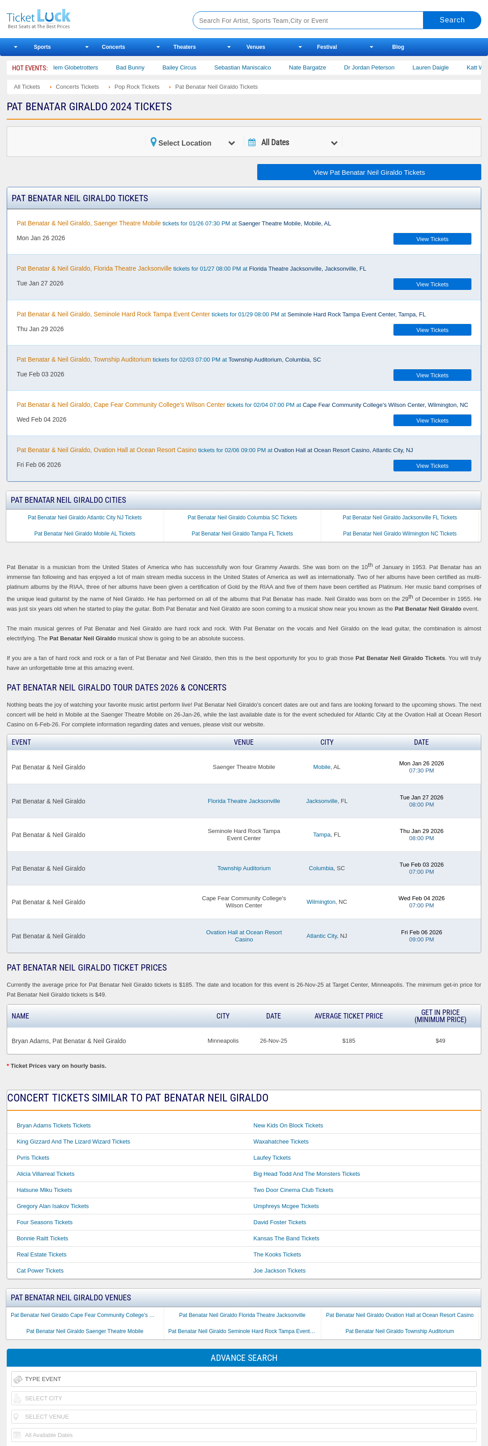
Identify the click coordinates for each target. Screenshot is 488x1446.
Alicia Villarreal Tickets (45, 1173)
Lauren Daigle (440, 67)
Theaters (184, 47)
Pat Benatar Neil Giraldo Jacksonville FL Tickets (400, 517)
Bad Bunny (139, 67)
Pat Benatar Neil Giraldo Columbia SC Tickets (242, 517)
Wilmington (321, 901)
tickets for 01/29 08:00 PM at (221, 314)
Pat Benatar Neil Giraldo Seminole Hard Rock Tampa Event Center (244, 1331)
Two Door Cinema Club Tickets (293, 1190)
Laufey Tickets (272, 1157)
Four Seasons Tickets (45, 1222)
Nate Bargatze (316, 67)
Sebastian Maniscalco (252, 67)
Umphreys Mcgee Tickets (286, 1206)
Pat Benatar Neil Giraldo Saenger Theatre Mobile (84, 1331)
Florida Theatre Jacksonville (244, 801)
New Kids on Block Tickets (288, 1125)
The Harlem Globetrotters (75, 67)
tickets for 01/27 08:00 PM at (191, 268)
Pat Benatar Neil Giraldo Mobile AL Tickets (84, 534)
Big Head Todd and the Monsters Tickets (307, 1173)
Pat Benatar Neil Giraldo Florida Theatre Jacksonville (242, 1315)
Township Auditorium (244, 868)
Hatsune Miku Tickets (44, 1190)
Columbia (321, 868)
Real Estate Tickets (41, 1254)
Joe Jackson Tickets (280, 1270)
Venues (255, 47)
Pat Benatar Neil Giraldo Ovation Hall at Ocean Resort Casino (400, 1315)
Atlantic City (322, 935)
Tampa (322, 834)
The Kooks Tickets (277, 1254)
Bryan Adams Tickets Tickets (54, 1125)
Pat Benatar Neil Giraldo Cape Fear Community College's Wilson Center (87, 1315)
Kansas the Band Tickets (287, 1238)
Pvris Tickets (33, 1157)
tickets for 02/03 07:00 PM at (169, 359)
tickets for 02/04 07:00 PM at (242, 404)
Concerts (113, 47)
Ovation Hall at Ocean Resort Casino (244, 936)
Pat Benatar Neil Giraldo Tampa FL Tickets (242, 534)
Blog (398, 47)
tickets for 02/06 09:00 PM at (215, 449)
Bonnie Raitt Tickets (42, 1238)
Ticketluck (90, 19)
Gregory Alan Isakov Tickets (53, 1206)
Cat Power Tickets (40, 1270)
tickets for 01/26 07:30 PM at (174, 223)
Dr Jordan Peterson (378, 67)
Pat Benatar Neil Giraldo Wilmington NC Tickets (400, 534)
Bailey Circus (189, 67)
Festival (327, 47)
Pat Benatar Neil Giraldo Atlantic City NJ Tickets (85, 517)
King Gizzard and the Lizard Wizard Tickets (73, 1141)
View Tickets (432, 239)
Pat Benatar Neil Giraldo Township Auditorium (399, 1331)
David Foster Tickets (280, 1222)
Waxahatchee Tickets (281, 1141)
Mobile (321, 767)
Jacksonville (321, 801)
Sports (42, 47)
